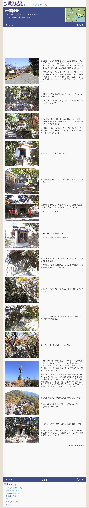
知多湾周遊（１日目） (39, 5)
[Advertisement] (44, 43)
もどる (44, 479)
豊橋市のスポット (12, 493)
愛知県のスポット (12, 490)
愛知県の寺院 (11, 496)
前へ (10, 25)
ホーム (26, 5)
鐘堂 (7, 499)
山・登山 (9, 504)
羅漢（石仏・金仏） (13, 502)
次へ (78, 25)
